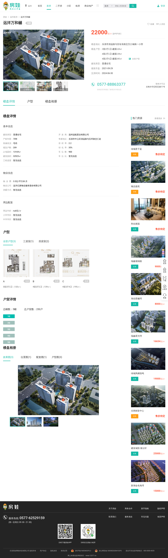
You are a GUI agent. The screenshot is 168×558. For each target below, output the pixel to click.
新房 (49, 6)
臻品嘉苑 (135, 186)
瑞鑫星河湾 (136, 336)
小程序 (164, 287)
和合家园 (135, 224)
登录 (163, 6)
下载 (164, 279)
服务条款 (128, 517)
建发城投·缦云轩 (139, 448)
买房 (164, 270)
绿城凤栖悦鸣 (137, 373)
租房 (78, 6)
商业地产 (88, 6)
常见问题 (145, 517)
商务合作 (128, 508)
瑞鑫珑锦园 (136, 261)
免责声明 (161, 517)
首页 (40, 6)
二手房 (59, 6)
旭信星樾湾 (136, 298)
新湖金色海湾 (137, 485)
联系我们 (112, 517)
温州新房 (14, 17)
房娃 (5, 17)
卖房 (164, 261)
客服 (164, 296)
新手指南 (145, 508)
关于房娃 (112, 508)
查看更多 (160, 118)
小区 (69, 6)
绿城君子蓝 (136, 149)
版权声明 (161, 508)
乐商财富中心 (137, 410)
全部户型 (134, 59)
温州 (28, 5)
